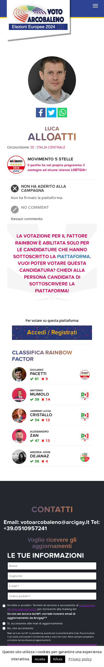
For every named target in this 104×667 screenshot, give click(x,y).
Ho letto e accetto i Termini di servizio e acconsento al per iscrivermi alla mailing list (51, 606)
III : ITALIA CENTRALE (47, 147)
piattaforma (73, 257)
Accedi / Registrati (52, 332)
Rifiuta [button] (57, 659)
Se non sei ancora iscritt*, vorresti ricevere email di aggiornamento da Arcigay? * (41, 616)
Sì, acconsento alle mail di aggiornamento (35, 623)
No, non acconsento (20, 628)
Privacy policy (80, 658)
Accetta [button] (40, 659)
